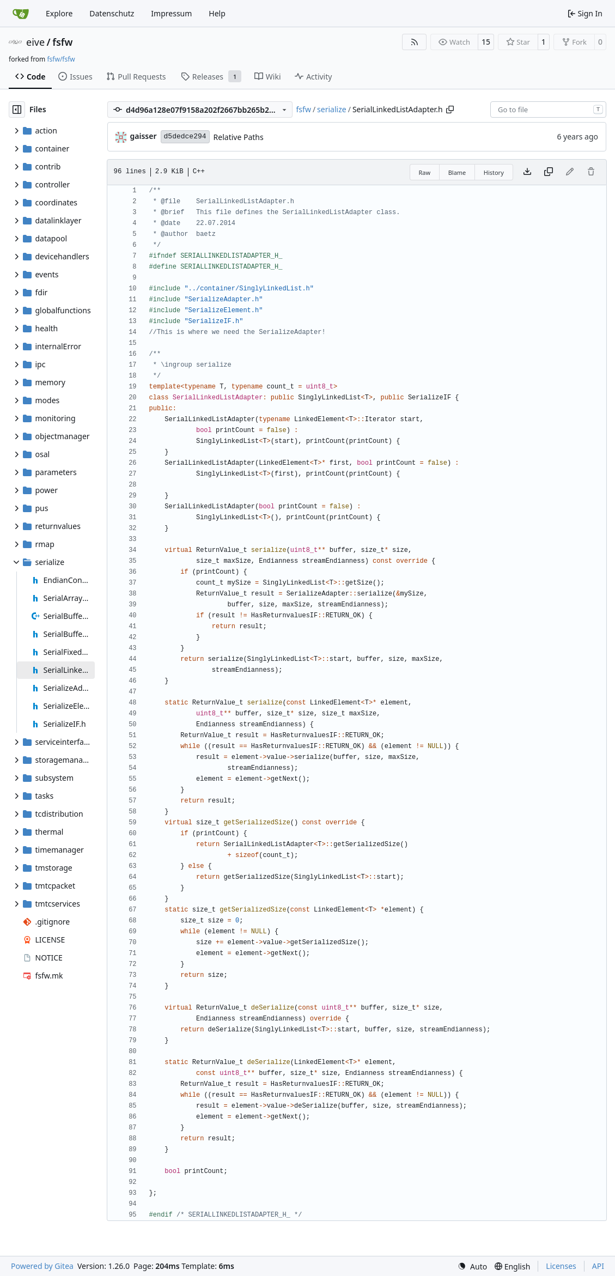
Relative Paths (239, 137)
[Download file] (527, 172)
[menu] (472, 1266)
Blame (457, 172)
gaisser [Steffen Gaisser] (143, 136)
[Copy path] (450, 109)
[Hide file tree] (17, 109)
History (494, 172)
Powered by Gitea (42, 1266)
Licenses (561, 1266)
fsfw (62, 42)
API (598, 1266)
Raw (425, 172)
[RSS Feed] (414, 42)
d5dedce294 (185, 136)
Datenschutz (111, 13)
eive (35, 42)
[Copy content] (548, 172)
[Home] (20, 13)
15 (486, 42)
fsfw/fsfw (61, 59)
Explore (59, 13)
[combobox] (548, 109)
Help (217, 13)
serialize (331, 109)
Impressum (171, 13)
